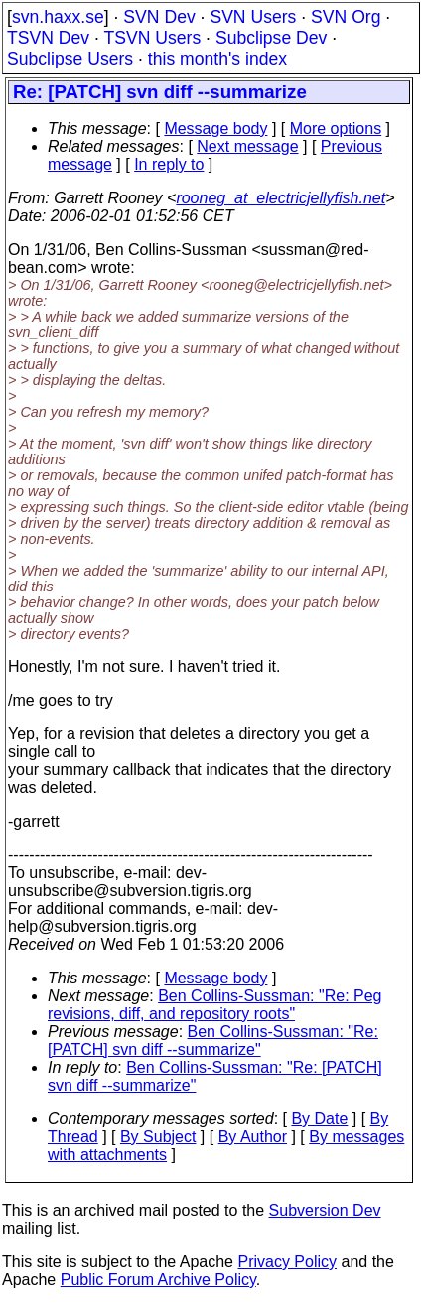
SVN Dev (159, 17)
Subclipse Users (70, 58)
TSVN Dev (48, 38)
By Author (252, 1136)
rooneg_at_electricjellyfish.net (280, 198)
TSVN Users (152, 38)
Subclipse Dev (271, 38)
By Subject (158, 1136)
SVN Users (253, 17)
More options (336, 128)
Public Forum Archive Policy (158, 1279)
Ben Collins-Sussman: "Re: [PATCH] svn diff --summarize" (213, 1040)
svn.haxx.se (58, 17)
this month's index (217, 58)
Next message (247, 146)
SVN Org (345, 17)
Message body (215, 128)
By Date (319, 1118)
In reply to (169, 164)
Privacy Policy (287, 1261)
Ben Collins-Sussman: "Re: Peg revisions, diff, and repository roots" (215, 1004)
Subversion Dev (325, 1210)
